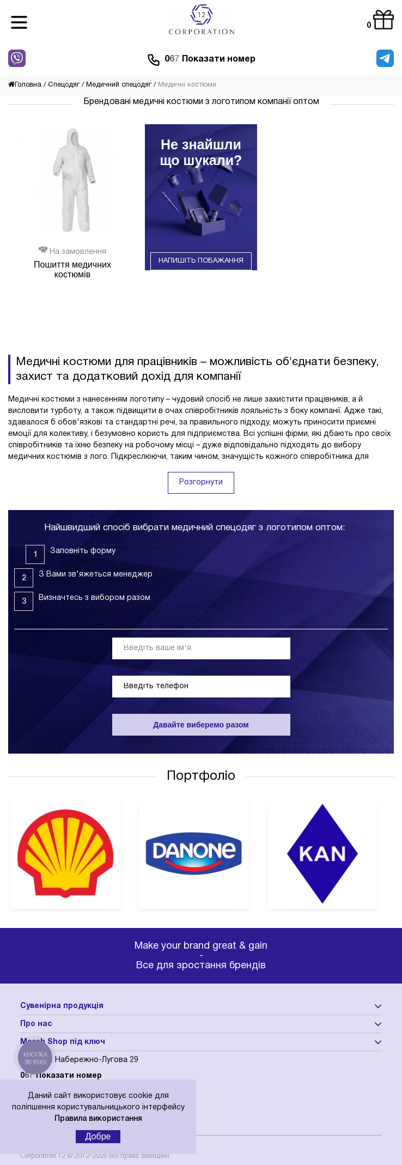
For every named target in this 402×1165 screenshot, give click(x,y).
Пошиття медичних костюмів (72, 269)
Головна (24, 85)
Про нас (36, 1024)
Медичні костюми (187, 85)
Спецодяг (64, 85)
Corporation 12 (42, 1156)
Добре (98, 1136)
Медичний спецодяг (118, 85)
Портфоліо (201, 776)
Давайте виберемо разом (200, 724)
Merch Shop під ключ (62, 1042)
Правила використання (98, 1118)
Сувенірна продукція (61, 1006)
